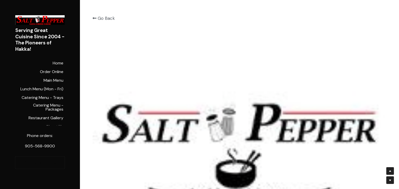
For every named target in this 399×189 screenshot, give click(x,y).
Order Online (40, 162)
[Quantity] (331, 56)
